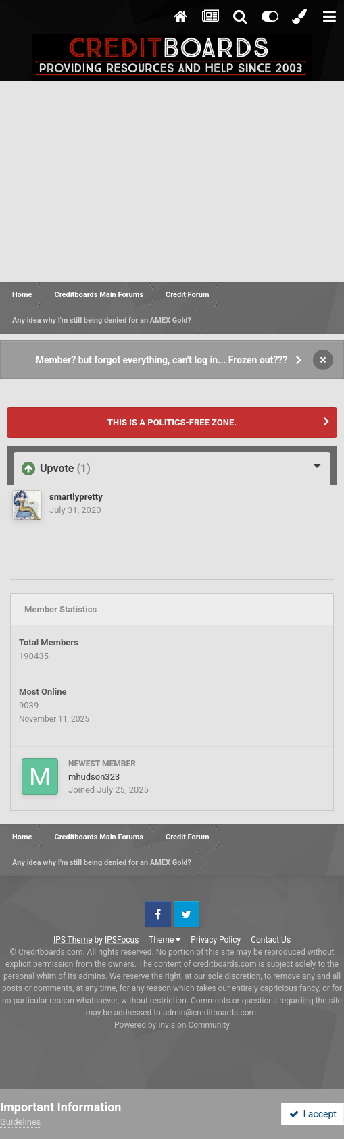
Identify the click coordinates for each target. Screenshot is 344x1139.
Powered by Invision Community (172, 1025)
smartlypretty (76, 497)
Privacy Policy (216, 940)
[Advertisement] (172, 182)
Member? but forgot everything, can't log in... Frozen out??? (162, 359)
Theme (164, 940)
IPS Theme (73, 940)
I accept (313, 1114)
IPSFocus (122, 940)
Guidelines (20, 1122)
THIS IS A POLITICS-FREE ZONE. (172, 422)
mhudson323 (94, 777)
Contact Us (271, 940)
